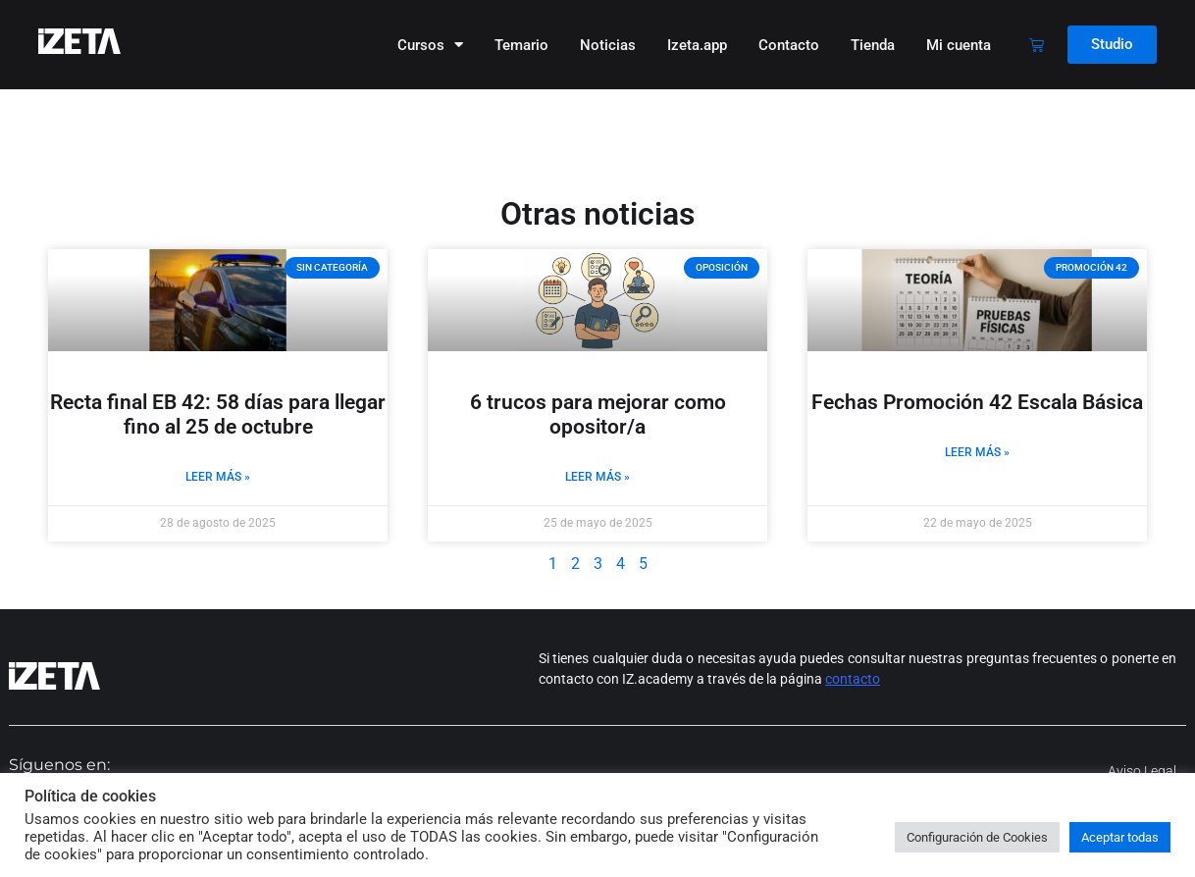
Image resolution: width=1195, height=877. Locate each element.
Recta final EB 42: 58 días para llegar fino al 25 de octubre (218, 414)
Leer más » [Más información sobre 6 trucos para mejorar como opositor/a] (597, 477)
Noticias (608, 45)
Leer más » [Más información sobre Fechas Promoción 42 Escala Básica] (977, 452)
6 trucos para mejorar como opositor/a (598, 414)
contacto (852, 679)
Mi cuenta (958, 45)
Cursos (430, 44)
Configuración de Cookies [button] (977, 837)
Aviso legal (1142, 771)
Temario (521, 45)
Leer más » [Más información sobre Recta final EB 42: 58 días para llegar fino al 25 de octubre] (217, 477)
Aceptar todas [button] (1120, 837)
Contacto (788, 45)
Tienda (873, 45)
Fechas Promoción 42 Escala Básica (977, 402)
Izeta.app (697, 45)
